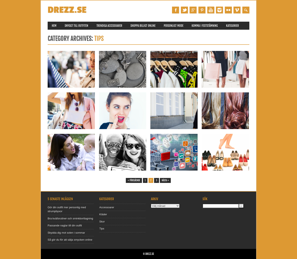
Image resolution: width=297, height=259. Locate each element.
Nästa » (165, 180)
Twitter (184, 10)
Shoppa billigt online (143, 25)
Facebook (175, 10)
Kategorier (232, 25)
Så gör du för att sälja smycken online (70, 239)
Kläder (103, 214)
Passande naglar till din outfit (65, 225)
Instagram (219, 10)
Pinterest (201, 10)
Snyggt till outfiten (76, 25)
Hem (54, 25)
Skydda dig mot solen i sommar (66, 232)
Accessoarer (106, 207)
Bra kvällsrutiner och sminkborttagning (70, 218)
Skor (102, 221)
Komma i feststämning (205, 25)
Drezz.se (67, 10)
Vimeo (236, 10)
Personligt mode (173, 25)
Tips (101, 228)
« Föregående (134, 180)
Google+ (193, 10)
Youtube (210, 10)
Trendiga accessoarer (109, 25)
